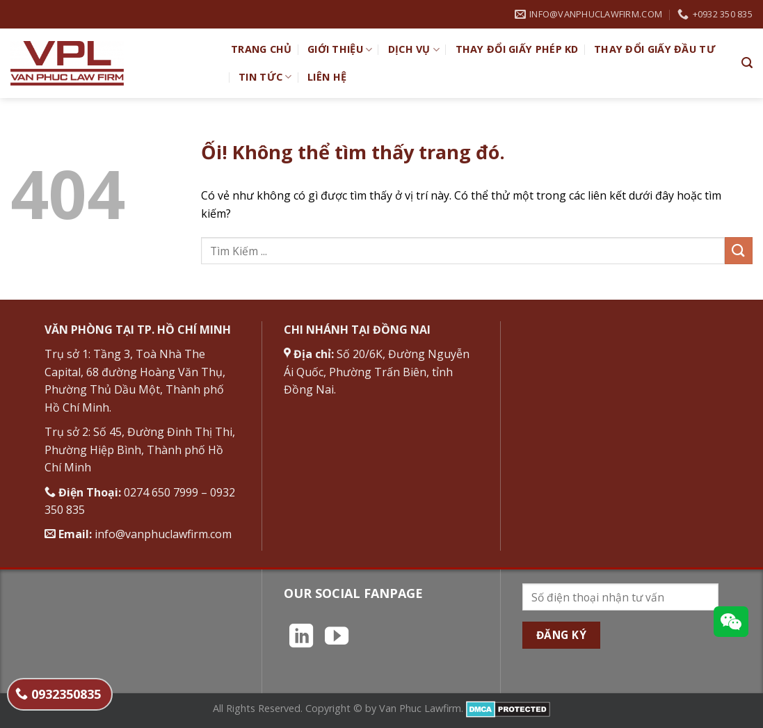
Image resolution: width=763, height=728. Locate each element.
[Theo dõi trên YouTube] (336, 637)
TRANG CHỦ (261, 49)
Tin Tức (265, 77)
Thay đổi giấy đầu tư (655, 49)
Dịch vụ (414, 49)
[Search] (747, 62)
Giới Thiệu (339, 49)
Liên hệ (326, 76)
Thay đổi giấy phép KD (517, 49)
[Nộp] (739, 250)
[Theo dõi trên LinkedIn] (301, 637)
